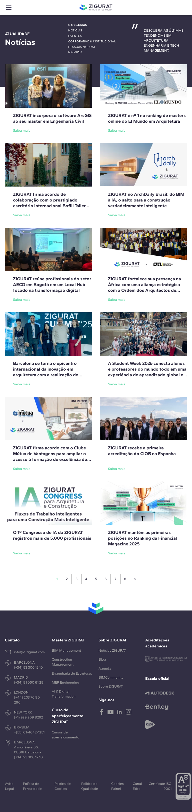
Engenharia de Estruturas (72, 673)
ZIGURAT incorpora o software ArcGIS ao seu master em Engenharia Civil (52, 118)
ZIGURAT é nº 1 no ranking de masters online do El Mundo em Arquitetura (147, 118)
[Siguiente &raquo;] (135, 579)
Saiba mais (21, 130)
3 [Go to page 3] (77, 579)
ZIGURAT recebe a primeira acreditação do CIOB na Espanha (142, 450)
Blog (102, 659)
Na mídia (75, 52)
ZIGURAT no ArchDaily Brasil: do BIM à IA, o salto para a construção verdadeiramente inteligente (146, 200)
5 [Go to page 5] (96, 579)
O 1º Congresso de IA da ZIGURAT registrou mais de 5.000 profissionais (52, 535)
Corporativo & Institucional (92, 41)
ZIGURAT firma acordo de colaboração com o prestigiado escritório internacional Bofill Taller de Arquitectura (52, 203)
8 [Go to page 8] (125, 579)
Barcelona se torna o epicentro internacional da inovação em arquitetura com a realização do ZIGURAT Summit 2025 (45, 372)
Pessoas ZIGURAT (81, 47)
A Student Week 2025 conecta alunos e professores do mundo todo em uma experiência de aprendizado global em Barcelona (147, 372)
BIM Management (66, 650)
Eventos (75, 36)
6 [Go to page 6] (105, 579)
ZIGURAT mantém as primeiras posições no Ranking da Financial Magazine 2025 (142, 538)
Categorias (77, 25)
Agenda (104, 668)
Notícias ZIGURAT (112, 650)
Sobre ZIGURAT (110, 686)
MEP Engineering (65, 682)
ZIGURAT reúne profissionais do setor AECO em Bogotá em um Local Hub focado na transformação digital (52, 284)
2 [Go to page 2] (67, 579)
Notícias (75, 30)
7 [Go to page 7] (115, 579)
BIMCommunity (110, 677)
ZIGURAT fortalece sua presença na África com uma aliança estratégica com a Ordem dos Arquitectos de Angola (144, 287)
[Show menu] (8, 7)
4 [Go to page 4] (86, 579)
